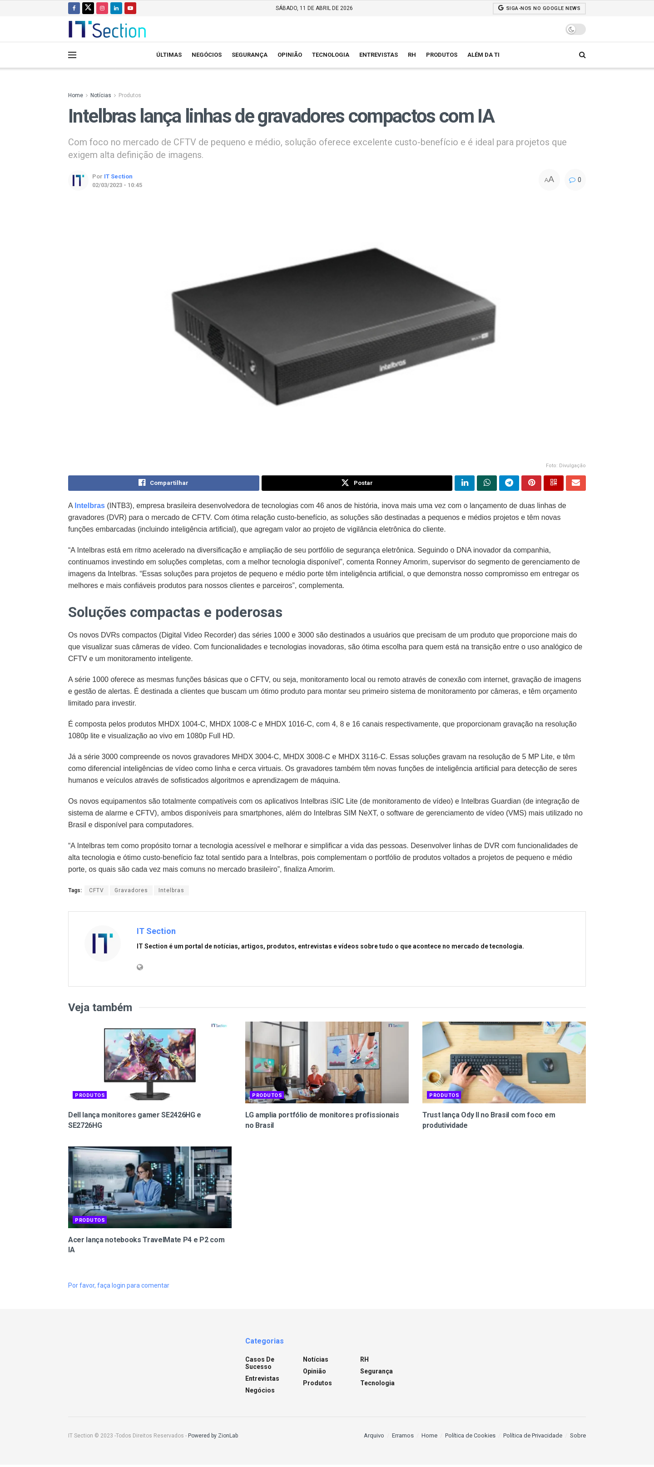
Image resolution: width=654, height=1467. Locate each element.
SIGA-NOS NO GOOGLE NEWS (539, 8)
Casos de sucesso (259, 1365)
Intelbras (171, 892)
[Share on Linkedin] (465, 484)
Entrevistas (378, 54)
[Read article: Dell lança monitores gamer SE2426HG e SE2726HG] (150, 1065)
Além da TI (483, 54)
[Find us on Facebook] (74, 8)
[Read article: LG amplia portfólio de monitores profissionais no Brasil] (327, 1065)
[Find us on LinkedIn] (116, 8)
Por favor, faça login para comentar (118, 1287)
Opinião (289, 54)
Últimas (169, 54)
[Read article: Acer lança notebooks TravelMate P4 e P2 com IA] (150, 1189)
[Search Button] (582, 55)
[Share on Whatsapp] (487, 484)
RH (412, 54)
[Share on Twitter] (357, 484)
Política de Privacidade (532, 1437)
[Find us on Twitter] (88, 8)
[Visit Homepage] (107, 29)
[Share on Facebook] (163, 484)
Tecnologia (330, 54)
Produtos (441, 54)
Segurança (250, 54)
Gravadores (131, 892)
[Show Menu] (72, 55)
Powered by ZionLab (213, 1437)
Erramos (403, 1437)
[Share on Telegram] (509, 484)
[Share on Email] (576, 484)
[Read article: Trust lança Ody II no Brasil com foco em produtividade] (504, 1065)
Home (75, 95)
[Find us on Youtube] (130, 8)
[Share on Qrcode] (554, 484)
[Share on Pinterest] (531, 484)
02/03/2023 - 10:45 (117, 185)
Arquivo (374, 1437)
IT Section (118, 176)
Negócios (207, 54)
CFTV (96, 892)
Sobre (578, 1437)
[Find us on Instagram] (102, 8)
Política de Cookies (470, 1437)
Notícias (100, 95)
